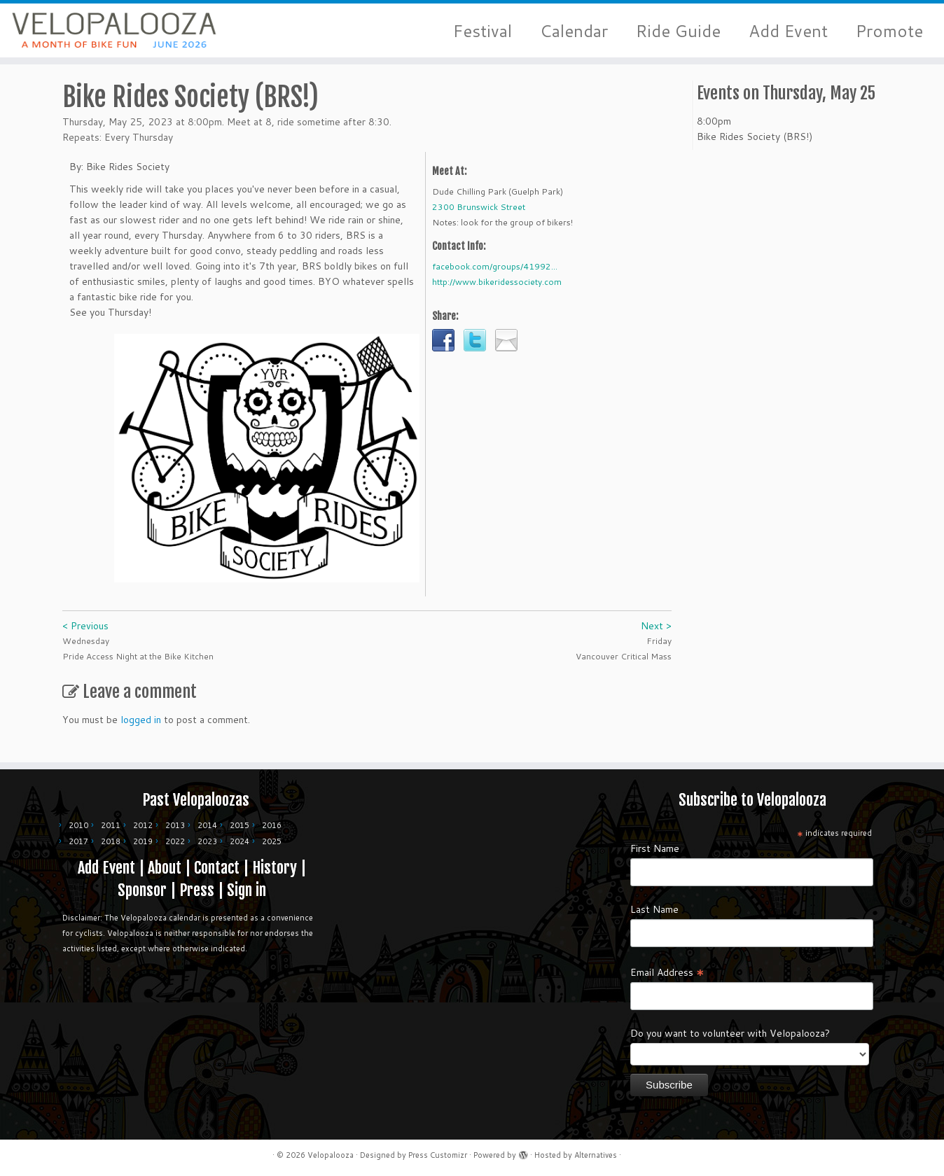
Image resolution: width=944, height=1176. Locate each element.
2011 (110, 825)
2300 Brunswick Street (478, 214)
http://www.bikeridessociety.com (497, 289)
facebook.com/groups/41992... (494, 274)
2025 (272, 841)
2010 (78, 825)
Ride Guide (678, 31)
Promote (889, 31)
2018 (110, 841)
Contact (217, 867)
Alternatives (595, 1155)
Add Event (788, 31)
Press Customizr (437, 1155)
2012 (143, 825)
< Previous (85, 633)
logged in (140, 727)
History (274, 867)
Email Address (667, 971)
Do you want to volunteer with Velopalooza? (730, 1033)
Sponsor (142, 890)
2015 (239, 825)
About (164, 867)
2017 (78, 841)
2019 (143, 841)
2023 (207, 841)
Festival (482, 31)
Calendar (574, 31)
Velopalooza (330, 1155)
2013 (175, 825)
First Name (654, 848)
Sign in (246, 890)
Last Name (654, 909)
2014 (207, 825)
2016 (272, 825)
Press (196, 890)
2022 (175, 841)
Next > (656, 633)
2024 (239, 841)
